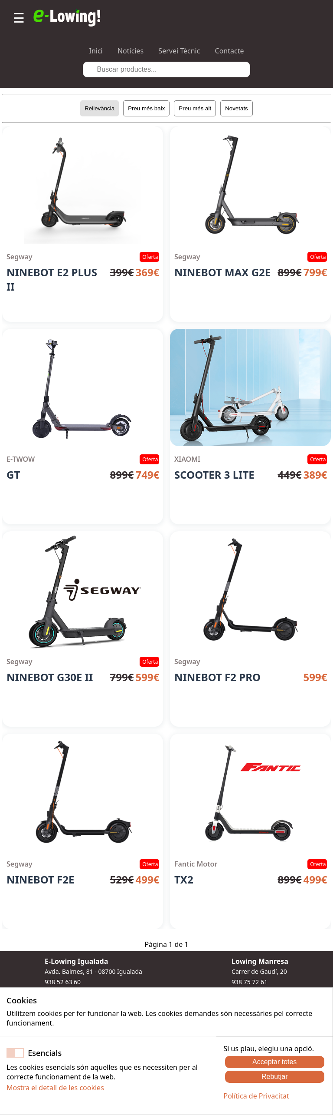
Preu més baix (146, 108)
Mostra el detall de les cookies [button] (55, 1087)
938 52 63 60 (63, 982)
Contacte (229, 51)
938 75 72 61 (250, 982)
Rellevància (99, 108)
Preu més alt (195, 108)
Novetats (236, 108)
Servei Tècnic (179, 51)
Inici (96, 51)
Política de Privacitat (256, 1096)
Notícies (131, 51)
